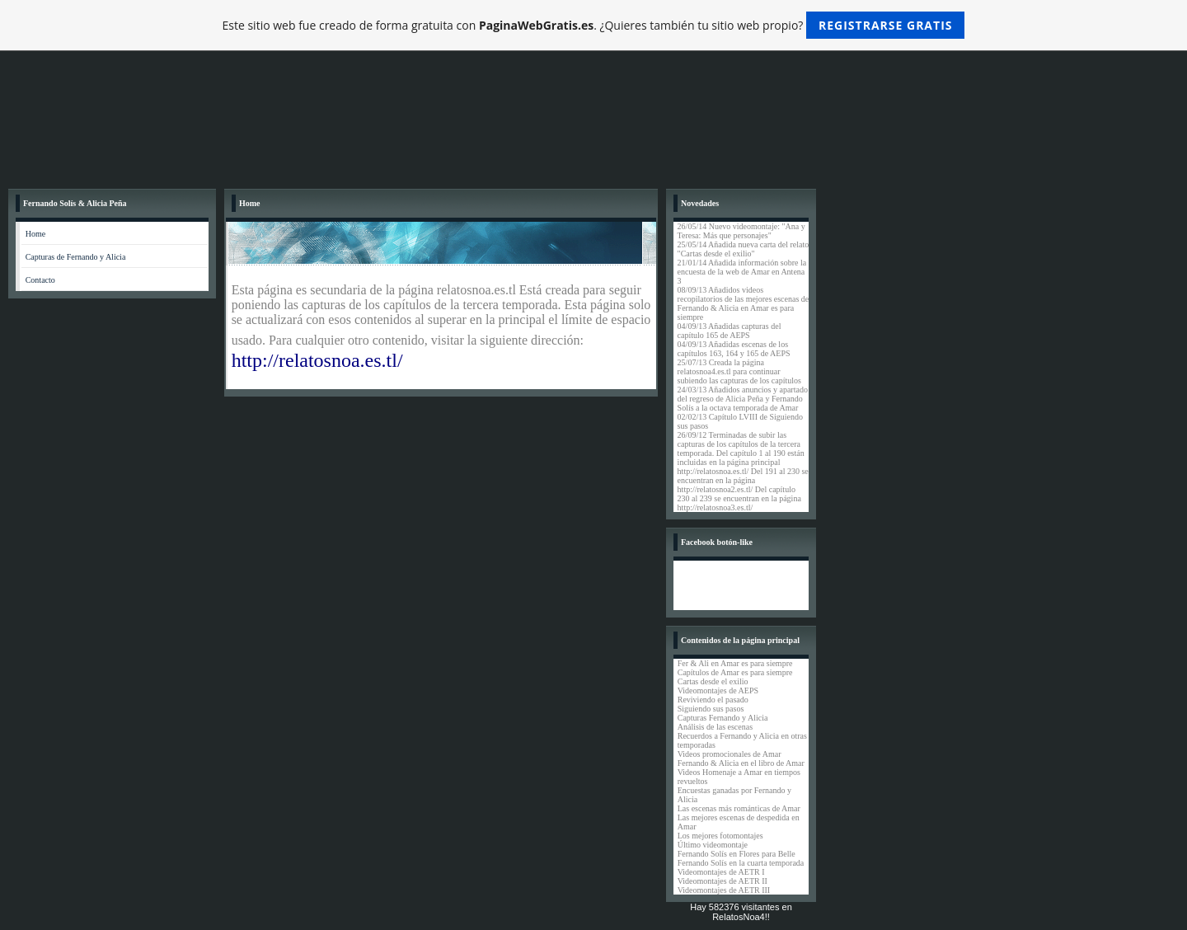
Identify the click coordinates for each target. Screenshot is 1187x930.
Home (35, 233)
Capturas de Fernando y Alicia (76, 256)
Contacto (40, 279)
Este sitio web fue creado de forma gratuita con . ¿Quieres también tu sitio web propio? (594, 25)
